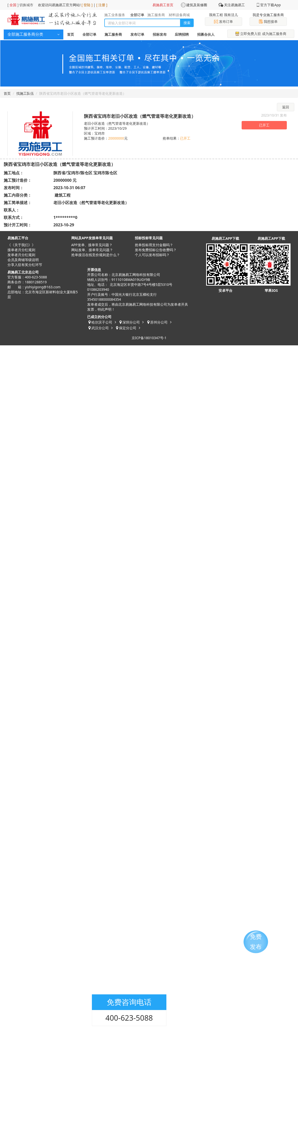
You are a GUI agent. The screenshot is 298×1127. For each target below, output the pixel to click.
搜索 (187, 22)
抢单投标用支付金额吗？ (154, 244)
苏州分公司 (159, 322)
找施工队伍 (25, 93)
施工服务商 (113, 34)
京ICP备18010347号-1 (149, 337)
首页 (70, 34)
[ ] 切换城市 (20, 4)
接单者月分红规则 (21, 249)
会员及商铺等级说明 (23, 259)
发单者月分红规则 (21, 254)
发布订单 (223, 21)
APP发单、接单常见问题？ (91, 244)
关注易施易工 (234, 4)
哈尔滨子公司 (101, 322)
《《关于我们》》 (21, 244)
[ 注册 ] (102, 4)
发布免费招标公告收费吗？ (156, 249)
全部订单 (89, 34)
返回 (285, 107)
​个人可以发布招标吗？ (152, 254)
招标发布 (160, 34)
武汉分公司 (100, 328)
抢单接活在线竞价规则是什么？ (95, 254)
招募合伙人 (206, 34)
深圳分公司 (131, 322)
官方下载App (270, 4)
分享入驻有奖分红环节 (24, 264)
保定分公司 (127, 328)
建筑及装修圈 (196, 4)
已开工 (264, 125)
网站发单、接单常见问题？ (92, 249)
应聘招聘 (182, 34)
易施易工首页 (162, 4)
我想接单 (268, 21)
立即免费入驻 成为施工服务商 (260, 33)
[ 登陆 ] (87, 4)
